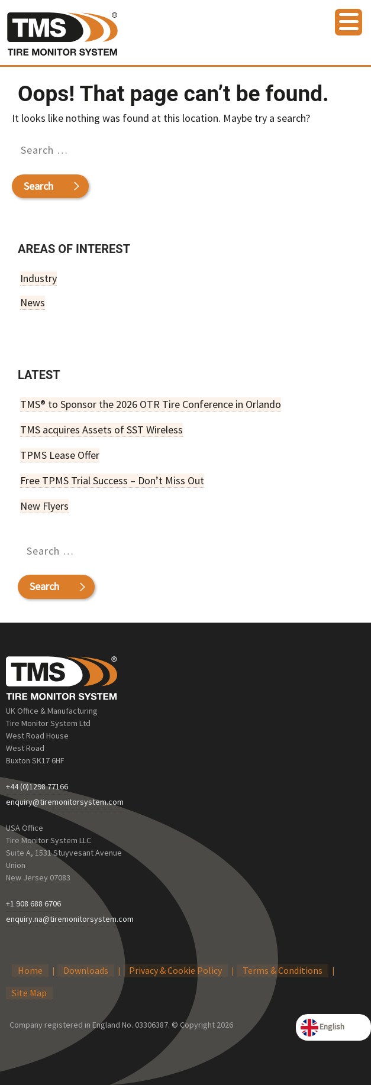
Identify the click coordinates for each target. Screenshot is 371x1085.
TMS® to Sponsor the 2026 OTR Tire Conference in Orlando (150, 404)
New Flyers (44, 506)
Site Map (29, 993)
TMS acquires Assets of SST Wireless (101, 429)
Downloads (85, 970)
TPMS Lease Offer (59, 455)
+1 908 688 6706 (33, 903)
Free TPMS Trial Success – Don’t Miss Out (112, 480)
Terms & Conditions (282, 970)
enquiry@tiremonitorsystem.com (65, 801)
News (32, 302)
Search (38, 186)
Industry (38, 278)
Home (30, 970)
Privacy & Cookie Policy (175, 970)
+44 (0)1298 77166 (37, 786)
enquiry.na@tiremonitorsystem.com (70, 919)
